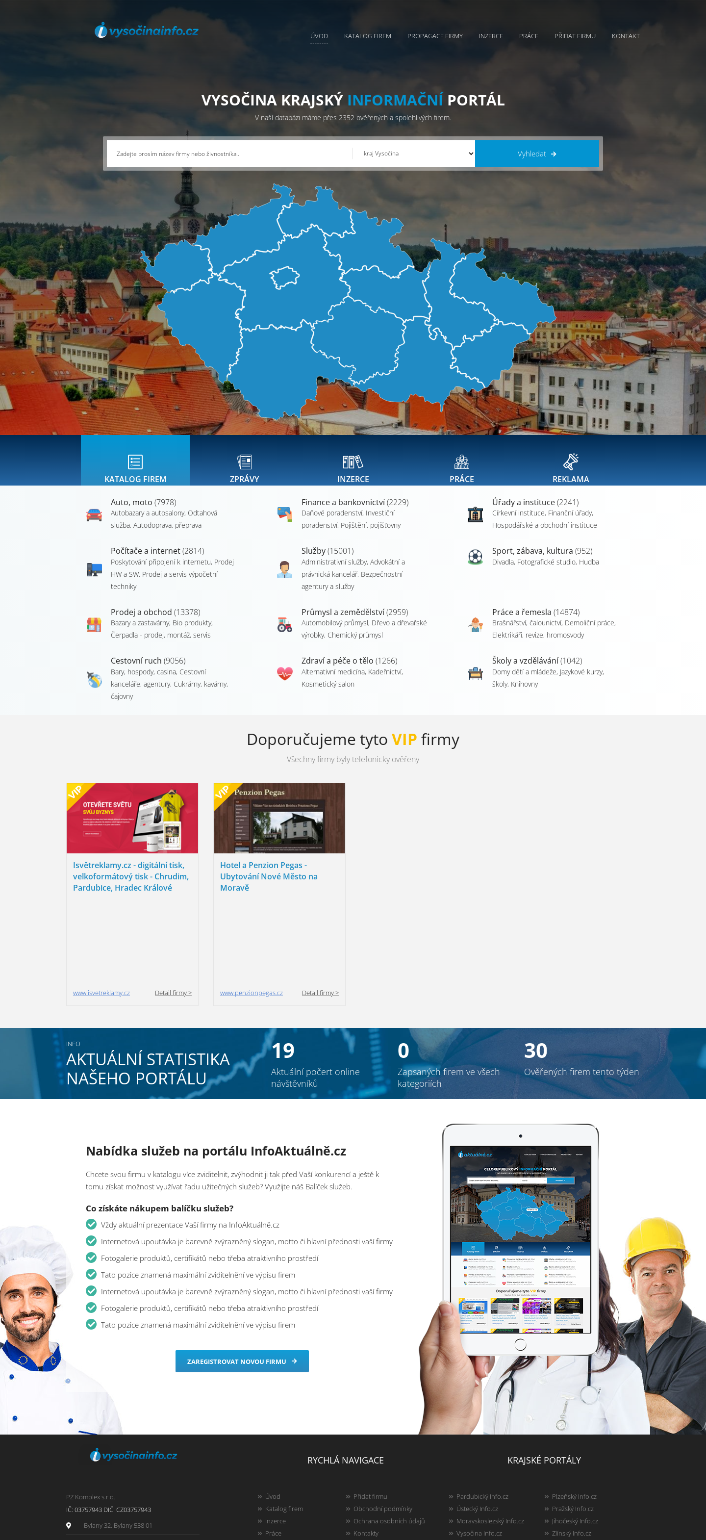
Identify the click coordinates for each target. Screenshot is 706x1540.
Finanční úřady (570, 522)
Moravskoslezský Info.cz (490, 1440)
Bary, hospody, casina (143, 681)
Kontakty (365, 1452)
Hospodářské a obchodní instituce (544, 534)
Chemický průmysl (355, 644)
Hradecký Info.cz (479, 1465)
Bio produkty (192, 632)
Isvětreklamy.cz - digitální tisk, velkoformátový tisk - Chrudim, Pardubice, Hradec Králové (131, 886)
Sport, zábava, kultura (542, 560)
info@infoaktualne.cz (114, 1464)
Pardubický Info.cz (482, 1416)
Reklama (277, 1477)
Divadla (503, 571)
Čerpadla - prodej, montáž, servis (161, 644)
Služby (327, 560)
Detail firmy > (173, 912)
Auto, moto (143, 512)
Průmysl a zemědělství (355, 621)
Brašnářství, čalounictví (526, 632)
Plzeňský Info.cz (574, 1416)
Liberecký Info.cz (480, 1489)
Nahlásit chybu (374, 1465)
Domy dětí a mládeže (524, 681)
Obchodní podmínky (382, 1428)
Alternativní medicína (333, 681)
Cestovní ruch (148, 670)
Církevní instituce (518, 522)
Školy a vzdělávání (537, 670)
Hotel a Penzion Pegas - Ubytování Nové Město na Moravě (269, 886)
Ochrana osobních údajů (389, 1440)
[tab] (135, 465)
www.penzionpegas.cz (251, 912)
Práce (528, 35)
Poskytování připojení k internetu (161, 571)
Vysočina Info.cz (479, 1452)
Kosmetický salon (328, 693)
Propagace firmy (435, 35)
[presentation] (135, 465)
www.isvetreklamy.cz (101, 912)
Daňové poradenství (332, 522)
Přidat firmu (575, 35)
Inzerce (491, 35)
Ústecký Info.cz (477, 1428)
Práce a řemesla (536, 621)
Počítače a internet (157, 560)
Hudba (589, 571)
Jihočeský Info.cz (575, 1440)
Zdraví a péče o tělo (349, 670)
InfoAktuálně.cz (144, 1530)
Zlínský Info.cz (571, 1452)
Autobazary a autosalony (147, 522)
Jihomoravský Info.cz (485, 1477)
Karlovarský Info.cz (578, 1489)
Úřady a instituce (535, 512)
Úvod (319, 35)
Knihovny (524, 693)
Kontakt (626, 35)
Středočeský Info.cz (579, 1465)
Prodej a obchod (155, 621)
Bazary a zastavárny (140, 632)
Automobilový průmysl (335, 632)
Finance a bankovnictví (355, 512)
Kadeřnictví (385, 681)
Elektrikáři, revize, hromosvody (538, 644)
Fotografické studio (546, 571)
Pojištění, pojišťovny (371, 534)
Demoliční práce (589, 632)
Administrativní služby (334, 571)
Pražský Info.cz (573, 1428)
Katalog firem (367, 35)
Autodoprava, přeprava (167, 534)
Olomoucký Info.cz (578, 1477)
